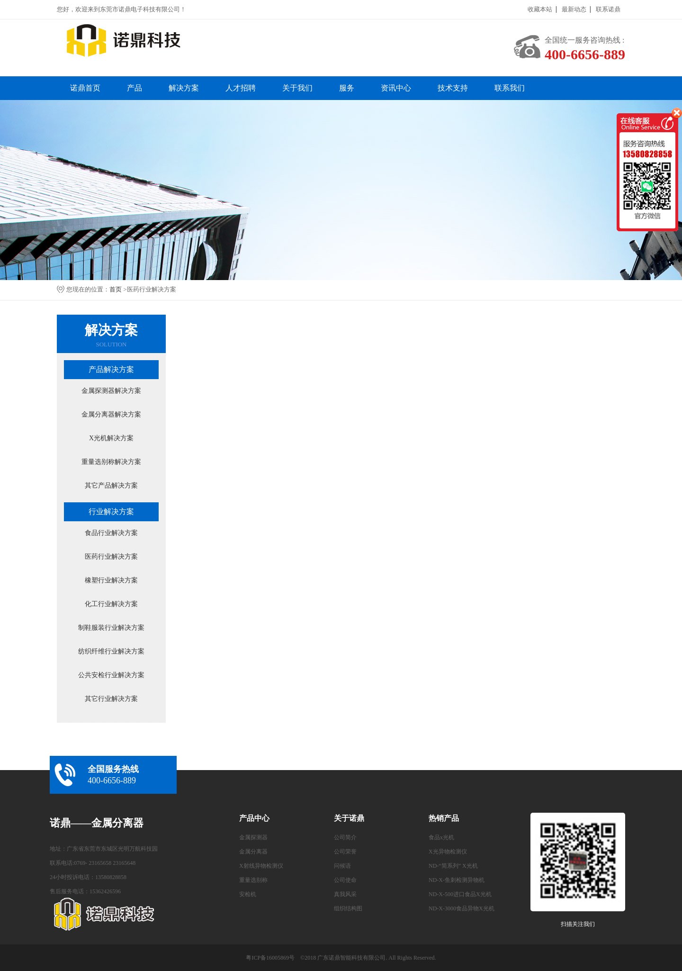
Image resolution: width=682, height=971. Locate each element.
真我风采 (345, 894)
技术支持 (453, 88)
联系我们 (509, 88)
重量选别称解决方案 (111, 461)
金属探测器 (253, 837)
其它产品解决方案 (111, 485)
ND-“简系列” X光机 (453, 865)
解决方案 (184, 88)
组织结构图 (348, 908)
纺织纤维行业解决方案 (111, 651)
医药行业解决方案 (111, 556)
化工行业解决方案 (111, 604)
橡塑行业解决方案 (111, 580)
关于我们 (297, 88)
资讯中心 (396, 88)
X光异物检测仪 (448, 851)
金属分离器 (253, 851)
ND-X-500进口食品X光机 (460, 894)
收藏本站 (540, 9)
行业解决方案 (111, 512)
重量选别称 (253, 880)
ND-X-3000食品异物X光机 (461, 908)
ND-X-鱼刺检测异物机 (457, 880)
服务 (346, 88)
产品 (134, 88)
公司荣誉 (345, 851)
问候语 (342, 865)
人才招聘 (240, 88)
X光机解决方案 (111, 438)
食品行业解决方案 (111, 532)
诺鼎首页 (85, 88)
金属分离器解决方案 (111, 414)
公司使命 (345, 880)
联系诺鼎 (608, 9)
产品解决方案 (111, 369)
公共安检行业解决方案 (111, 675)
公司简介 (345, 837)
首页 (115, 289)
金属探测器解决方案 (111, 390)
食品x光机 (441, 837)
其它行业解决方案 (111, 698)
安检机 (247, 894)
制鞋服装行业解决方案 (111, 627)
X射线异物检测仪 (261, 865)
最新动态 (574, 9)
